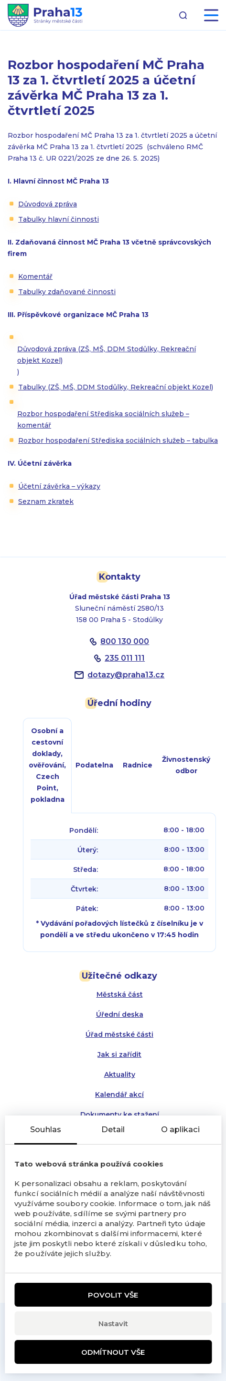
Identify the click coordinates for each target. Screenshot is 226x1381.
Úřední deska (119, 1014)
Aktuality (119, 1074)
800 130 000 (124, 641)
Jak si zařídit (119, 1054)
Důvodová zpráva (47, 204)
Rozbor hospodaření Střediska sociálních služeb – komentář (103, 419)
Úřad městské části (119, 1034)
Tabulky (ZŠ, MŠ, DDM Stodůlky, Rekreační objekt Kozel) (115, 387)
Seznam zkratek (46, 501)
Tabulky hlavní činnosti (58, 219)
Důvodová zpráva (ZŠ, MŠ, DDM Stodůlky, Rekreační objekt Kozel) (106, 355)
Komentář (35, 276)
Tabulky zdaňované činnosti (67, 291)
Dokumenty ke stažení (119, 1114)
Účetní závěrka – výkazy (59, 486)
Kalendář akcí (119, 1094)
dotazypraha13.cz (125, 674)
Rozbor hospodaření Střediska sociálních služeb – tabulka (118, 440)
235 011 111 (125, 658)
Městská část (120, 994)
